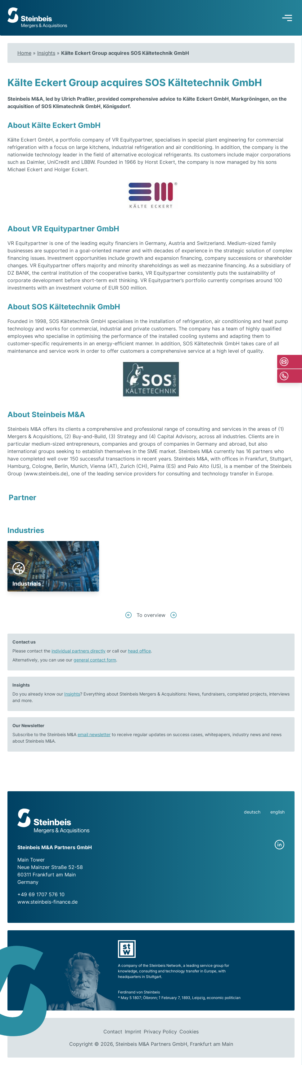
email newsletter (94, 734)
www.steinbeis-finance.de (47, 902)
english (277, 811)
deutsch (252, 811)
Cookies (189, 1031)
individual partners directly (79, 650)
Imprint (133, 1031)
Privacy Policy (160, 1031)
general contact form (95, 659)
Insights (46, 53)
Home (24, 53)
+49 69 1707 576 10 (41, 894)
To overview (151, 615)
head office (139, 650)
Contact (112, 1031)
